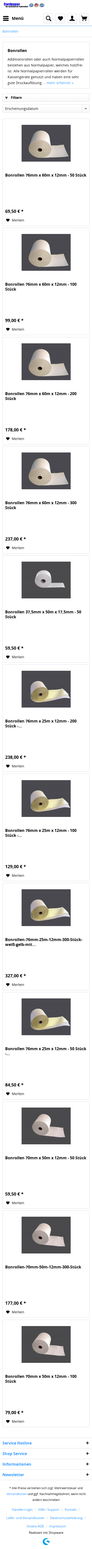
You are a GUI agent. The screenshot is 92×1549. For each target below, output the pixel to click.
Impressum (57, 1526)
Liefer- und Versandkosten (25, 1518)
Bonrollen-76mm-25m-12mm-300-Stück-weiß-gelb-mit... (43, 942)
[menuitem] (13, 18)
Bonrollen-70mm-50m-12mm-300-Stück (43, 1267)
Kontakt (71, 1509)
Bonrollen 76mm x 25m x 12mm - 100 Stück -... (41, 833)
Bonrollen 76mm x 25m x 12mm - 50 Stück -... (45, 1051)
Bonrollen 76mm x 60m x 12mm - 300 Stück (41, 505)
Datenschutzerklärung (66, 1518)
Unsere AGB (35, 1526)
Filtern (13, 97)
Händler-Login (22, 1509)
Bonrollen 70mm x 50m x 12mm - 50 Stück (45, 1158)
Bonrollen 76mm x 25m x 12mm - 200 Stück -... (41, 723)
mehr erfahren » (60, 82)
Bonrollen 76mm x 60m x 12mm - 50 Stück (45, 175)
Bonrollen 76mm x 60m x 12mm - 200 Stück (41, 396)
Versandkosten (17, 1494)
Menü (13, 17)
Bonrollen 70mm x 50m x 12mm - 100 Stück (41, 1379)
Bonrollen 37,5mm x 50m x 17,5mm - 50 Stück (43, 614)
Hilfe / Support (48, 1509)
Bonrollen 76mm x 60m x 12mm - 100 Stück (41, 287)
